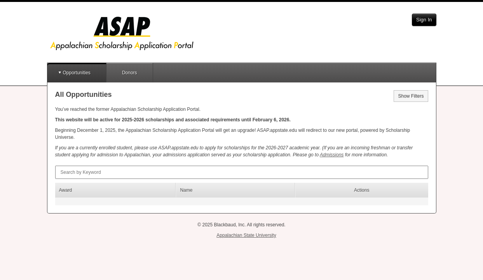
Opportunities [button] (77, 72)
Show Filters (411, 96)
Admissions (332, 155)
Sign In (424, 20)
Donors (129, 72)
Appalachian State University (246, 235)
